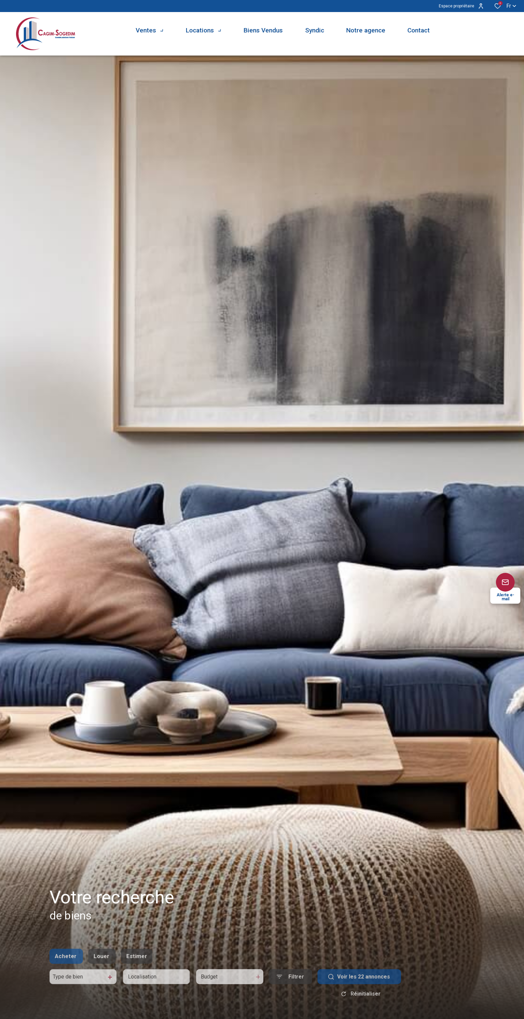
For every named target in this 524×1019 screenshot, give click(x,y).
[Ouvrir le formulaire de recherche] (290, 990)
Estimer (136, 970)
